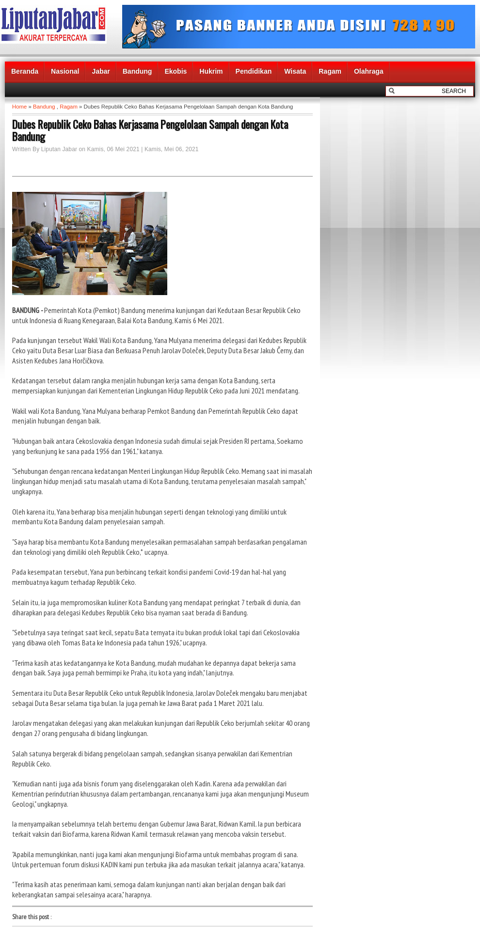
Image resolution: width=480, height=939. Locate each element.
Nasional (65, 71)
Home (19, 107)
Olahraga (369, 71)
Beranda (24, 71)
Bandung (137, 71)
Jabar (101, 71)
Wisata (295, 71)
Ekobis (175, 71)
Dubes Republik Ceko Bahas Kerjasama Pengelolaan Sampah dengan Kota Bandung (150, 130)
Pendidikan (254, 71)
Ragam (330, 71)
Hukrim (211, 71)
